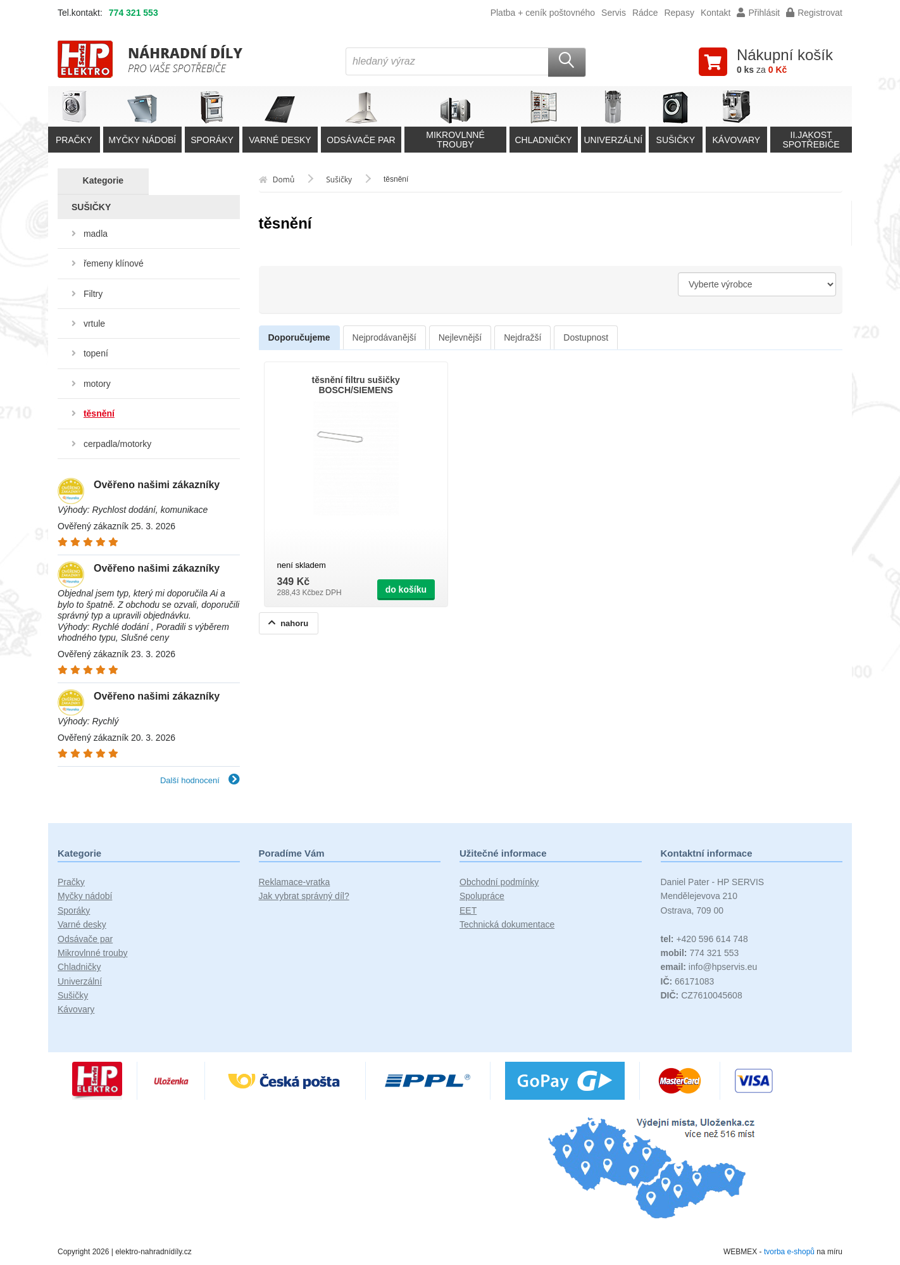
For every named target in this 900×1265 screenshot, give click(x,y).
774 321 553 (133, 13)
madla (96, 234)
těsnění (99, 413)
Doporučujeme (299, 337)
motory (97, 384)
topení (96, 353)
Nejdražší (522, 337)
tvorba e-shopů (789, 1251)
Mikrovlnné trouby (93, 953)
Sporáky (74, 910)
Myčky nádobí (85, 896)
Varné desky (82, 924)
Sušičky (73, 995)
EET (468, 910)
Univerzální (80, 981)
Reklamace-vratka (294, 882)
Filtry (93, 294)
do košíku (406, 589)
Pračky (71, 882)
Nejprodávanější (384, 337)
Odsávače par (85, 939)
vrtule (94, 323)
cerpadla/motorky (117, 444)
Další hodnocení (200, 780)
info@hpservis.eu (709, 967)
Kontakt (715, 13)
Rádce (645, 13)
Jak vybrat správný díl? (304, 896)
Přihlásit (758, 13)
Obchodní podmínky (499, 882)
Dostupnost (585, 337)
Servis (613, 13)
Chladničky (79, 967)
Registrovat (814, 13)
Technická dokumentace (506, 924)
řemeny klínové (114, 263)
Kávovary (76, 1009)
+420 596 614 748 (704, 939)
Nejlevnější (460, 337)
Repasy (679, 13)
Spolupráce (481, 896)
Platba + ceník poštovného (543, 13)
